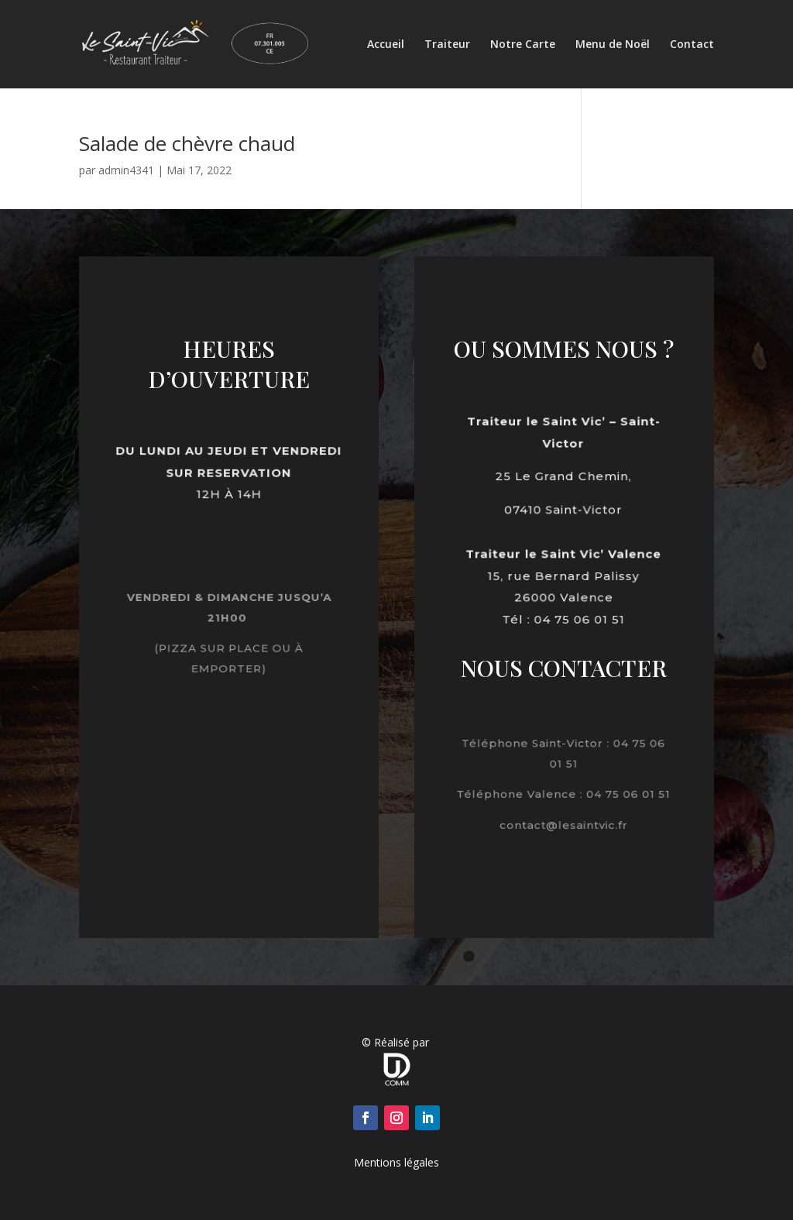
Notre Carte (522, 45)
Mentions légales (396, 1162)
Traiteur (447, 45)
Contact (692, 45)
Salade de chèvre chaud (187, 143)
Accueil (385, 45)
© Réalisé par (397, 1042)
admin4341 (126, 170)
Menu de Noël (612, 45)
